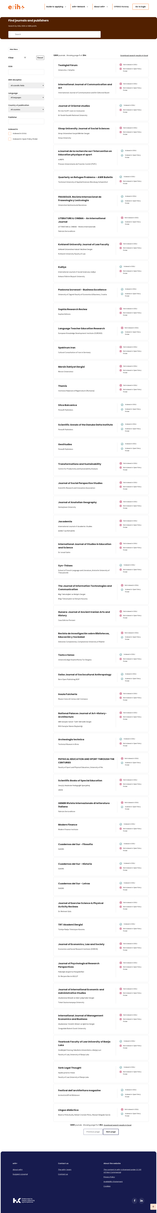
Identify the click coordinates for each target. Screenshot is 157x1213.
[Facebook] (134, 1201)
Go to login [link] (140, 6)
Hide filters (14, 49)
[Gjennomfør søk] (12, 34)
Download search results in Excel (134, 55)
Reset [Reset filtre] (40, 57)
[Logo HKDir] (24, 1201)
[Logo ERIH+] (16, 6)
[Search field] (58, 34)
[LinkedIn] (141, 1201)
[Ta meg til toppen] (153, 1207)
